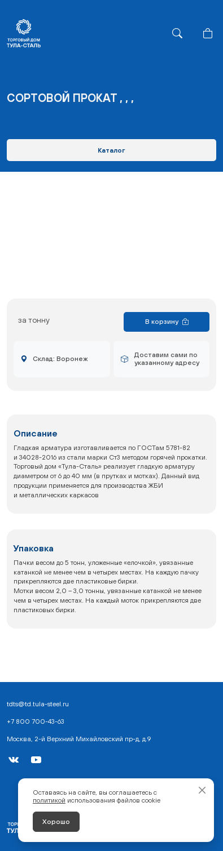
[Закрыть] (202, 790)
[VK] (13, 760)
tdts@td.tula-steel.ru (38, 704)
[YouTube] (36, 760)
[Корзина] (207, 33)
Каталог (111, 150)
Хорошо (56, 822)
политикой (49, 800)
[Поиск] (177, 33)
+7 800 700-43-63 (35, 721)
